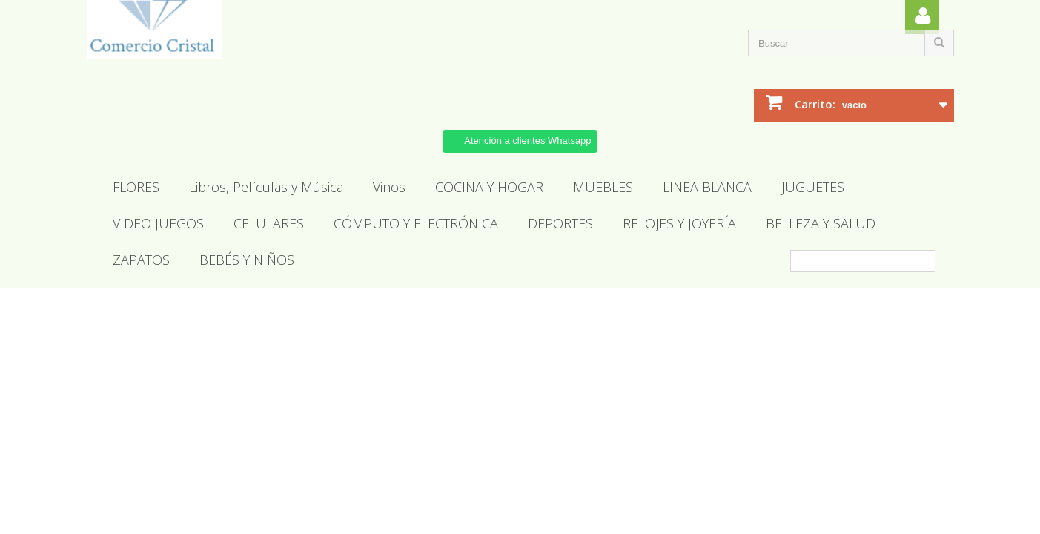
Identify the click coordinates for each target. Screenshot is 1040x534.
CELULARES (268, 223)
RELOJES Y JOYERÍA (679, 223)
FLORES (136, 187)
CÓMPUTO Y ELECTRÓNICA (416, 223)
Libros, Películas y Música (266, 187)
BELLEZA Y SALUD (820, 223)
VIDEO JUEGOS (158, 223)
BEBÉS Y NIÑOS (246, 259)
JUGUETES (812, 187)
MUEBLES (603, 187)
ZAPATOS (141, 259)
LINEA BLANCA (707, 187)
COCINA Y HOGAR (489, 187)
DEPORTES (560, 223)
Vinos (389, 187)
